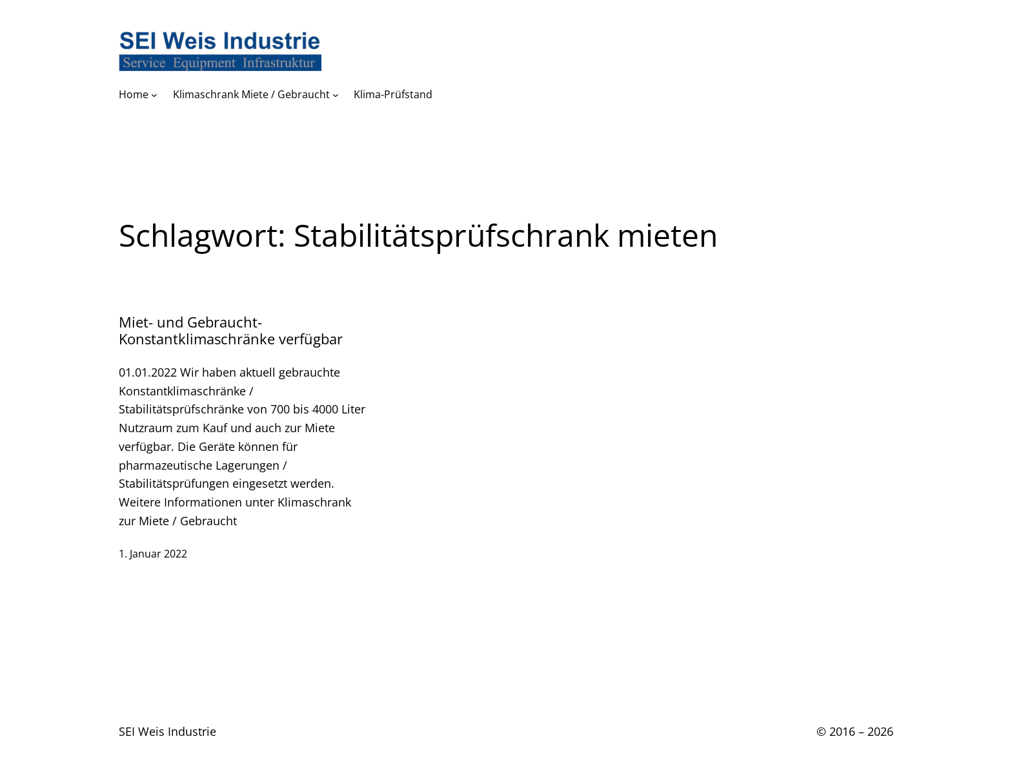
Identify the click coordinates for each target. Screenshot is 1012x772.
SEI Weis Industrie (167, 731)
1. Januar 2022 (153, 554)
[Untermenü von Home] (154, 95)
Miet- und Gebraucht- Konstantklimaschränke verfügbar (231, 330)
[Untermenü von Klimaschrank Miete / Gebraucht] (335, 95)
